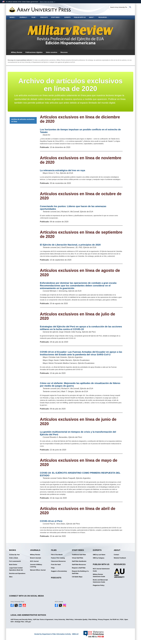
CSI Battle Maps (77, 577)
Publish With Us (80, 17)
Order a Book (13, 558)
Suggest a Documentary (59, 571)
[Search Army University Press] (119, 7)
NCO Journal (34, 561)
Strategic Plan (19, 621)
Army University (59, 619)
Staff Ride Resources (79, 564)
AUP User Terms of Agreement (43, 619)
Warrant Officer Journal (37, 570)
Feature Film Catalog (58, 558)
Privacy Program (103, 619)
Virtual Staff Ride (77, 558)
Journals (23, 17)
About (92, 17)
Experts (67, 17)
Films (34, 17)
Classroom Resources (58, 561)
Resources (103, 17)
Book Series (13, 564)
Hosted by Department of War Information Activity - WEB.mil (56, 634)
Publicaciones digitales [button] (34, 52)
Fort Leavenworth (15, 561)
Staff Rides (56, 17)
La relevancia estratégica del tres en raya (62, 170)
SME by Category (98, 558)
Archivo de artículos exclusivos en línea (22, 120)
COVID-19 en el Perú (51, 521)
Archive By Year (14, 554)
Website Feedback (120, 558)
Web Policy (69, 619)
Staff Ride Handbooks (79, 561)
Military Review (35, 554)
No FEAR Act (114, 619)
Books (13, 17)
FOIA (121, 619)
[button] (48, 2)
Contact (116, 554)
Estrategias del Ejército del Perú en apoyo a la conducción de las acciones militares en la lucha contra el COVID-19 (81, 327)
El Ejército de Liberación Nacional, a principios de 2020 (70, 244)
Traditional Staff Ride (79, 554)
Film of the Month (57, 554)
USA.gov (28, 621)
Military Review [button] (16, 52)
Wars (10, 577)
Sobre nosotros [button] (51, 52)
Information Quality (81, 619)
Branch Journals (35, 558)
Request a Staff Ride (78, 568)
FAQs (53, 568)
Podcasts (44, 17)
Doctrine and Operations (17, 573)
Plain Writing (92, 619)
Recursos (64, 52)
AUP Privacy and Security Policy (21, 619)
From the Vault (56, 564)
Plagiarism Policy (98, 585)
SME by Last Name (99, 554)
